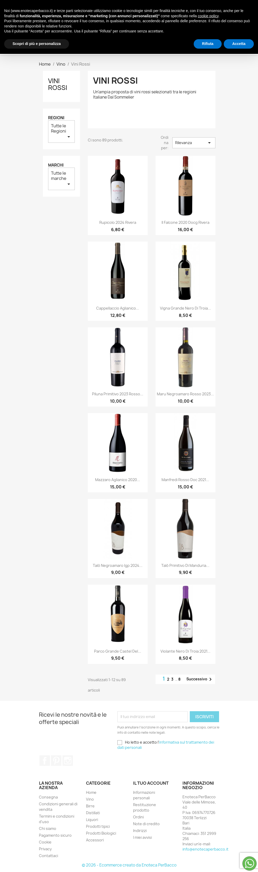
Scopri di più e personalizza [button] (37, 862)
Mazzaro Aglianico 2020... (117, 479)
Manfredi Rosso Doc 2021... (185, 479)
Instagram (67, 760)
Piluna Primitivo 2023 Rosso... (117, 393)
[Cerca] (192, 44)
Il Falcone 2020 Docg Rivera (185, 222)
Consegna (48, 797)
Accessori (139, 34)
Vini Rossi (57, 84)
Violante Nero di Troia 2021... (185, 651)
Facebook (44, 760)
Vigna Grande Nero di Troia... (185, 308)
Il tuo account (151, 783)
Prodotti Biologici (99, 34)
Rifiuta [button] (208, 862)
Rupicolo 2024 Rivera (117, 222)
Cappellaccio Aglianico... (117, 308)
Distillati (122, 23)
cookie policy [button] (208, 834)
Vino (82, 23)
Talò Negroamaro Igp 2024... (117, 565)
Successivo (200, 679)
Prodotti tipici (179, 23)
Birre (99, 23)
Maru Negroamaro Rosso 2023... (185, 393)
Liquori (147, 23)
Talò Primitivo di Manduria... (185, 565)
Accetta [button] (238, 862)
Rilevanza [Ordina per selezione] (193, 143)
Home (91, 792)
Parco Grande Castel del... (117, 651)
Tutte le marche (61, 178)
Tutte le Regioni (61, 131)
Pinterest (56, 760)
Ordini (138, 816)
